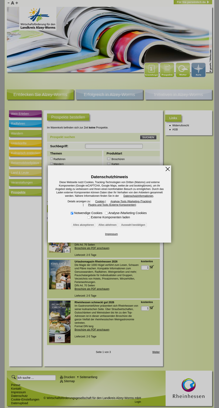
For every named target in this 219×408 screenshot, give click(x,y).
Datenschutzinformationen (138, 195)
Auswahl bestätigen (133, 224)
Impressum (111, 234)
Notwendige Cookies (88, 213)
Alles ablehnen (107, 224)
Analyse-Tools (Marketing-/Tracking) (130, 201)
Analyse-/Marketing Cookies (128, 213)
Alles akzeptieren (83, 224)
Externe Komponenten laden (110, 217)
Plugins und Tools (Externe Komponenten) (112, 204)
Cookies (99, 201)
